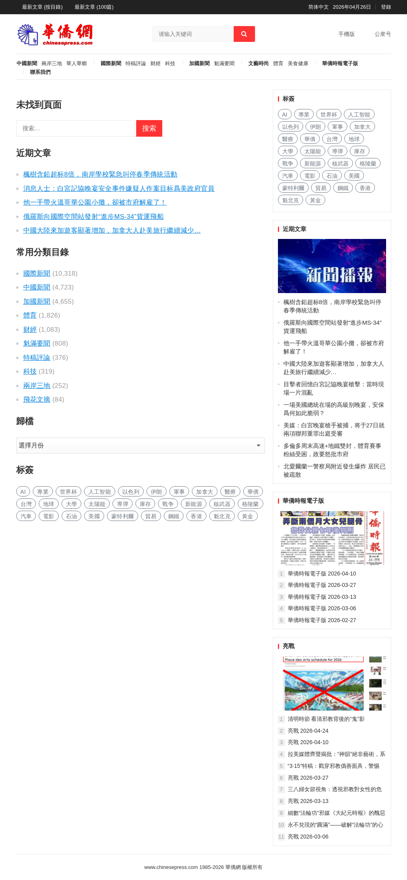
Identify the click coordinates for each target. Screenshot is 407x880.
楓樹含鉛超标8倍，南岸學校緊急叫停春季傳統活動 (100, 174)
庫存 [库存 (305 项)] (145, 504)
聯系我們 (40, 72)
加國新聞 (199, 63)
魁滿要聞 (224, 63)
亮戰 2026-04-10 (308, 742)
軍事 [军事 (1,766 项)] (179, 492)
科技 (170, 63)
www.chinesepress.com (171, 867)
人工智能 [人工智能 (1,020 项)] (99, 492)
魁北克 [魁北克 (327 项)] (222, 516)
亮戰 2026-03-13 (308, 801)
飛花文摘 (37, 399)
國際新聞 (111, 63)
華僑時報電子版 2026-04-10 (322, 573)
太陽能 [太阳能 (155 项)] (96, 504)
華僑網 (232, 867)
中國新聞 (27, 63)
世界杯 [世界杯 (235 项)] (68, 492)
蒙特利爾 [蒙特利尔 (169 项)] (122, 516)
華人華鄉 (76, 63)
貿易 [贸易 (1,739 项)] (151, 516)
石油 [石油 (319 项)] (71, 516)
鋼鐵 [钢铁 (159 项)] (174, 516)
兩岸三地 (51, 63)
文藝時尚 (258, 63)
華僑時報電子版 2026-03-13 (322, 597)
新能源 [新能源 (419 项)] (193, 504)
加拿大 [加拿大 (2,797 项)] (204, 492)
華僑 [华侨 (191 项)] (253, 492)
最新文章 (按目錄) (42, 7)
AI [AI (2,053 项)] (23, 492)
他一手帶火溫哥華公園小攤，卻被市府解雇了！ (95, 202)
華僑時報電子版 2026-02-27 (322, 620)
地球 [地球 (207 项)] (48, 504)
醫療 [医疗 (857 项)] (230, 492)
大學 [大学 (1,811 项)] (71, 504)
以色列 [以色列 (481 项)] (130, 492)
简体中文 (318, 7)
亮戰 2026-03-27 (308, 778)
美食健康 (298, 63)
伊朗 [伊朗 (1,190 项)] (156, 492)
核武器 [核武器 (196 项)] (222, 504)
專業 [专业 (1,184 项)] (43, 492)
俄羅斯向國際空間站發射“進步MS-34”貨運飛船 (93, 216)
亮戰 (288, 646)
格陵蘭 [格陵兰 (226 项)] (250, 504)
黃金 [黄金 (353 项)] (247, 516)
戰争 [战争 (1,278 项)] (168, 504)
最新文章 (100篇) (94, 7)
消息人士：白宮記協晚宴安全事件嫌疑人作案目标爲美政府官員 (119, 188)
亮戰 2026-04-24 (308, 731)
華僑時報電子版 (340, 63)
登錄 (386, 7)
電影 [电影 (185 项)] (48, 516)
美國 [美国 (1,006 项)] (94, 516)
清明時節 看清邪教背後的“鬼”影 (326, 719)
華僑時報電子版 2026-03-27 (322, 585)
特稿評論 (136, 63)
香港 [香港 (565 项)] (196, 516)
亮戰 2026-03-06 (308, 836)
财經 (155, 63)
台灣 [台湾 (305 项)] (26, 504)
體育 (278, 63)
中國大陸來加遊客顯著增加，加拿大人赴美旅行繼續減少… (112, 230)
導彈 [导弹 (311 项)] (122, 504)
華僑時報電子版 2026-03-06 (322, 608)
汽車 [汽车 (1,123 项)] (26, 516)
